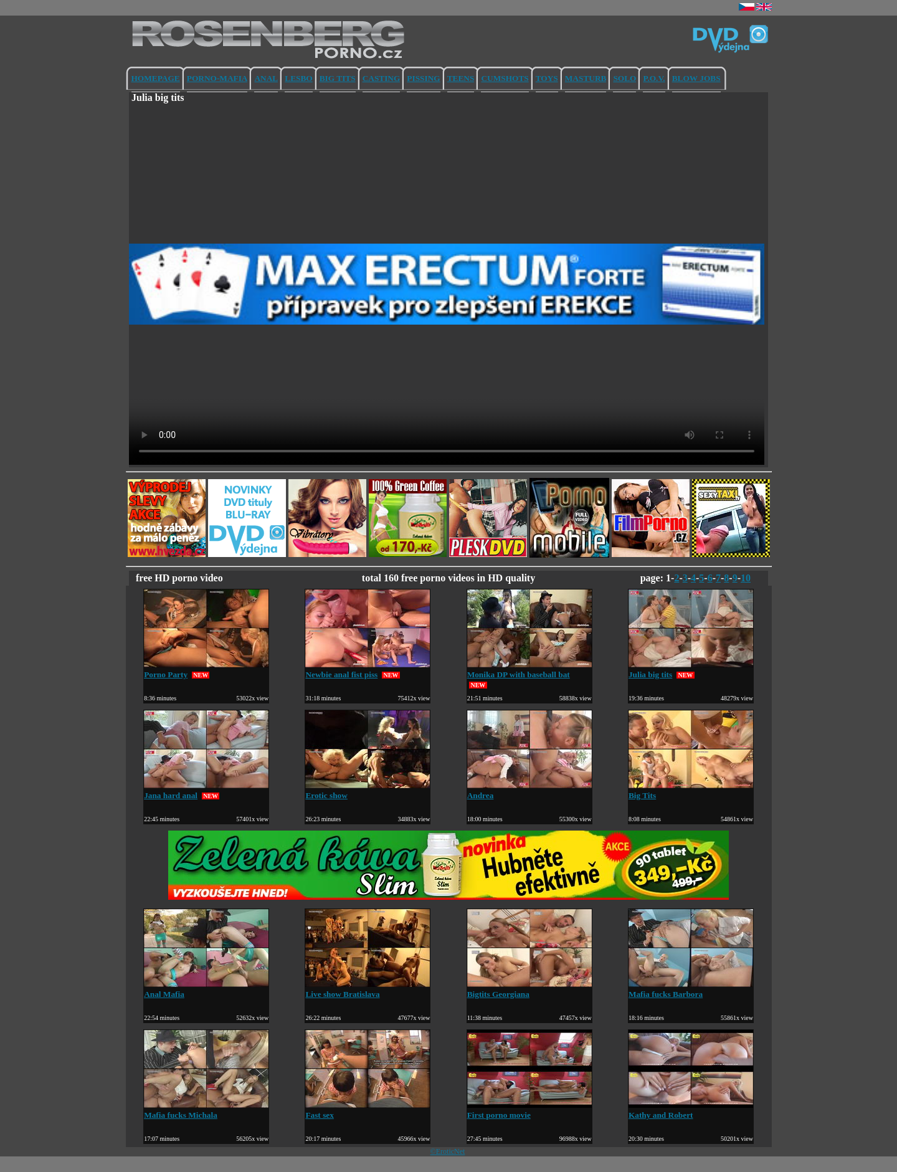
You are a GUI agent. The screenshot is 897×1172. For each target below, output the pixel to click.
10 (746, 578)
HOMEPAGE (155, 78)
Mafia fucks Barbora (691, 989)
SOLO (624, 78)
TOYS (547, 78)
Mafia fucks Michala (206, 1110)
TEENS (461, 78)
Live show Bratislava (367, 989)
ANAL (266, 78)
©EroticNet (447, 1151)
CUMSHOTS (504, 78)
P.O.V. (654, 78)
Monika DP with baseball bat (529, 669)
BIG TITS (338, 78)
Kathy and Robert (691, 1110)
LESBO (298, 78)
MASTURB (586, 78)
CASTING (382, 78)
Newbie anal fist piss (367, 669)
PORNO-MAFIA (217, 78)
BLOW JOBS (696, 78)
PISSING (423, 78)
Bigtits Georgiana (529, 989)
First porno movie (529, 1110)
